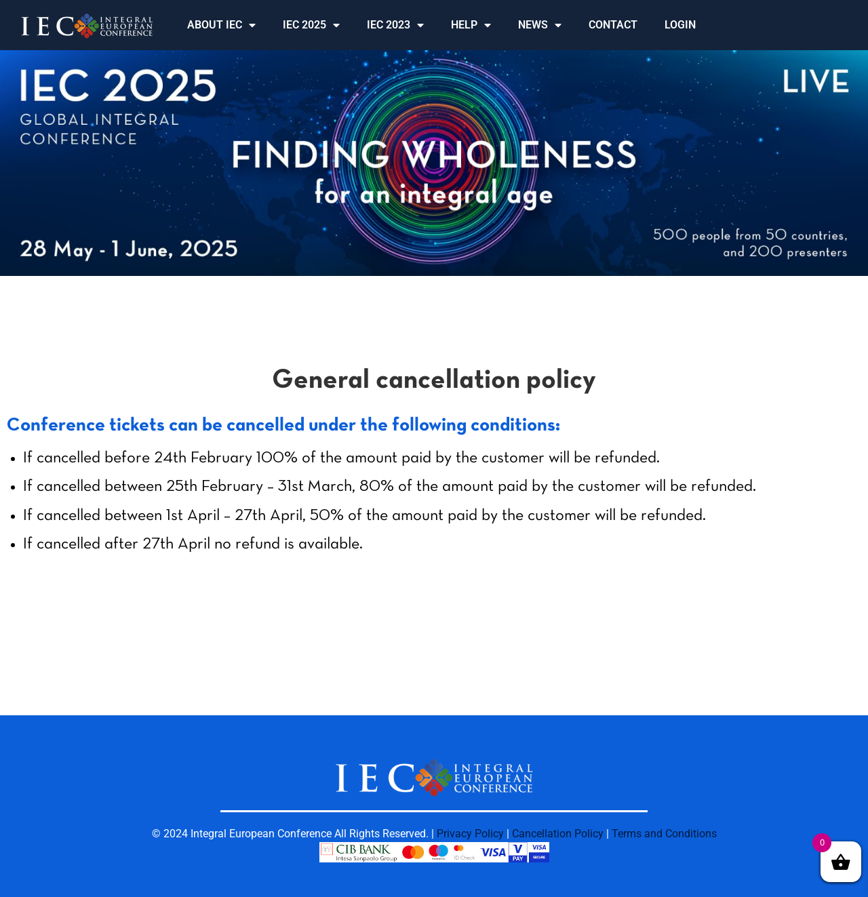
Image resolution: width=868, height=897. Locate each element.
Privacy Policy (470, 833)
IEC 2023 (395, 25)
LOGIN (680, 24)
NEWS (539, 25)
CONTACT (613, 24)
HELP (471, 25)
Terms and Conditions (664, 833)
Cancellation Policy (558, 833)
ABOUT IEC (221, 25)
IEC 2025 (311, 25)
